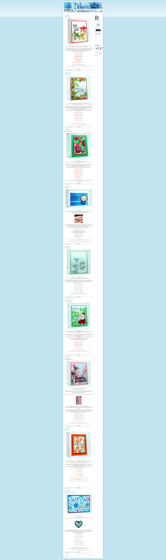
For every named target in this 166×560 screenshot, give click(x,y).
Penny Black (72, 70)
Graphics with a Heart (70, 492)
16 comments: (74, 69)
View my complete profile (98, 21)
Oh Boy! (66, 188)
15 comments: (74, 183)
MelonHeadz (68, 244)
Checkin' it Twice (68, 301)
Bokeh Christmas (68, 131)
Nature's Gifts (68, 74)
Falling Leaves (68, 17)
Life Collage (67, 248)
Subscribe (98, 30)
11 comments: (74, 243)
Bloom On (67, 430)
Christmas (68, 184)
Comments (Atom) (70, 556)
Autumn (67, 70)
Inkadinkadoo (69, 70)
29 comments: (74, 425)
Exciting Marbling (69, 359)
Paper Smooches (70, 184)
